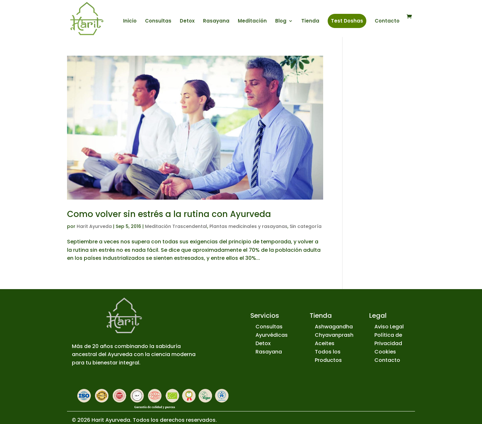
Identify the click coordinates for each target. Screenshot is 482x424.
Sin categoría (306, 226)
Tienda (310, 21)
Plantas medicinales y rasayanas (248, 226)
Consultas (158, 21)
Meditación (252, 21)
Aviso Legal (389, 326)
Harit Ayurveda (94, 226)
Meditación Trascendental (176, 226)
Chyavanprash (334, 335)
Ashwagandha (334, 326)
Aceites (324, 343)
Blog (280, 21)
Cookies (385, 351)
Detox (187, 21)
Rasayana (216, 21)
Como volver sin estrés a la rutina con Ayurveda (169, 214)
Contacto (387, 21)
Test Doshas (347, 20)
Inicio (130, 21)
